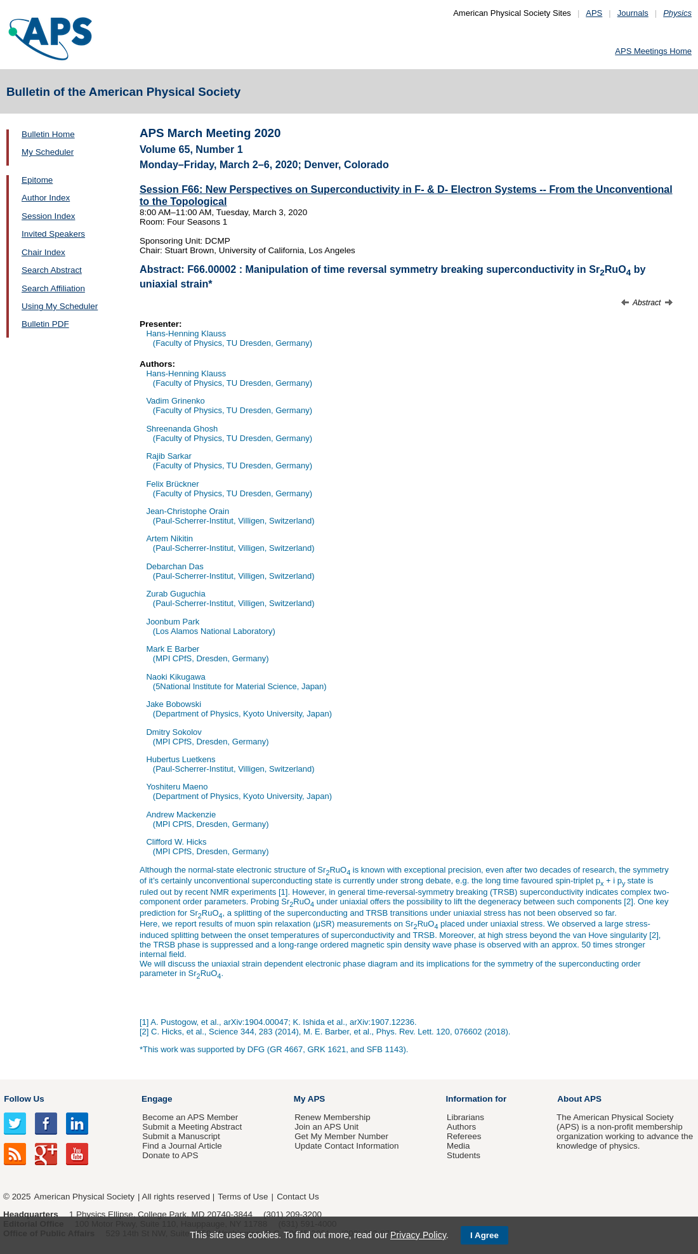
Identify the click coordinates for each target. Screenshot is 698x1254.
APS (594, 13)
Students (463, 1155)
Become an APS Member (190, 1117)
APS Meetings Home (653, 51)
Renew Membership (332, 1117)
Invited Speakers (53, 234)
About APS (579, 1099)
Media (458, 1146)
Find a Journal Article (181, 1146)
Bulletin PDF (45, 324)
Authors (461, 1127)
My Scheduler (48, 152)
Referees (464, 1136)
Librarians (465, 1117)
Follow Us (24, 1099)
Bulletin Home (48, 134)
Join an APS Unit (326, 1127)
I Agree (484, 1235)
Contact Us (298, 1196)
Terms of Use (243, 1196)
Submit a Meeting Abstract (192, 1127)
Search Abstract (52, 270)
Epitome (37, 180)
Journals (633, 13)
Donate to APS (170, 1155)
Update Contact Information (346, 1146)
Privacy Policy (418, 1235)
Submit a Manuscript (181, 1136)
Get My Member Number (341, 1136)
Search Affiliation (53, 288)
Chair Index (43, 252)
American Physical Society (84, 1196)
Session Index (48, 216)
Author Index (46, 197)
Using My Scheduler (60, 306)
